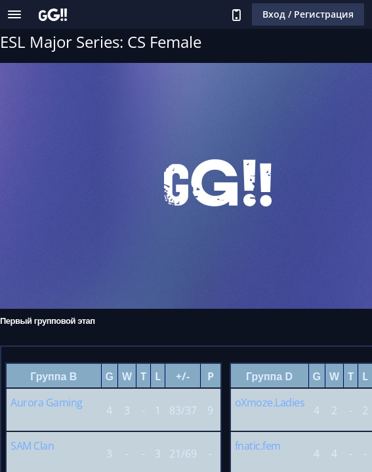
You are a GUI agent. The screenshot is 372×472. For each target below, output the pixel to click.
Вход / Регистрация (308, 14)
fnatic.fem (258, 446)
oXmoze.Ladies (270, 402)
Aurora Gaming (46, 402)
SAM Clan (32, 446)
